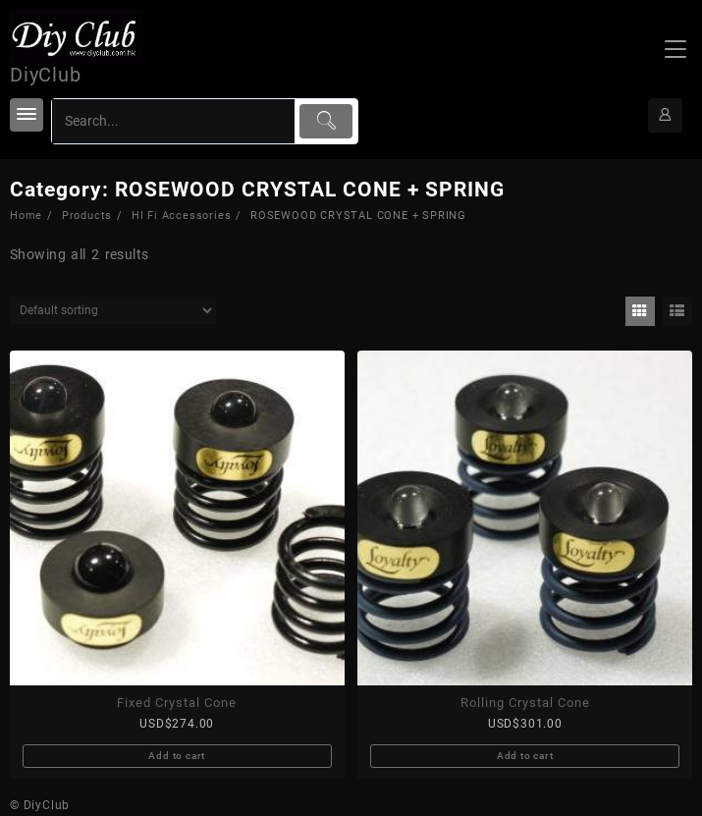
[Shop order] (113, 310)
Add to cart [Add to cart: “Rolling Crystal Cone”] (525, 755)
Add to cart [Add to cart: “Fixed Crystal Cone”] (176, 755)
